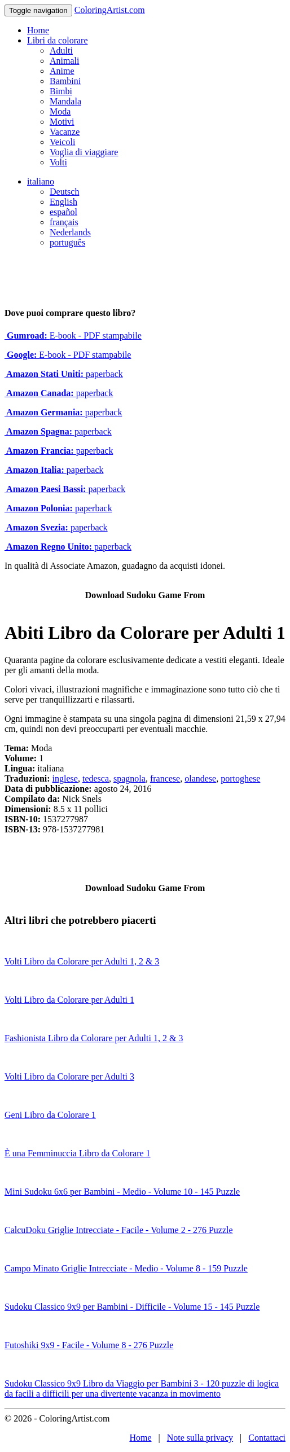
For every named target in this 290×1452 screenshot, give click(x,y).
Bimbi (61, 91)
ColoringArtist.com (109, 10)
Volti (58, 162)
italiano (40, 181)
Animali (64, 60)
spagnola (129, 778)
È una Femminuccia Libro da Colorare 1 (78, 1153)
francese (165, 778)
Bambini (65, 81)
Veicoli (62, 142)
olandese (200, 778)
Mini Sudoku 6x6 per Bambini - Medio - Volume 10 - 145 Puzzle (122, 1191)
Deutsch (64, 191)
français (64, 222)
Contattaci (266, 1437)
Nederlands (70, 232)
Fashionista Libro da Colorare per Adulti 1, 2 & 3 (94, 1038)
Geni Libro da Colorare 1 (50, 1115)
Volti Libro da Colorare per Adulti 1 (69, 999)
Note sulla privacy (200, 1437)
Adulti (61, 50)
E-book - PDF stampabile (73, 335)
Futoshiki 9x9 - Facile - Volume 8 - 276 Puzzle (89, 1345)
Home (38, 30)
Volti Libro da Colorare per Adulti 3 (69, 1076)
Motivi (62, 121)
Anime (62, 71)
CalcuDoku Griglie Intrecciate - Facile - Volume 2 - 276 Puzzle (119, 1230)
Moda (60, 111)
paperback (64, 374)
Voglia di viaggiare (84, 152)
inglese (65, 778)
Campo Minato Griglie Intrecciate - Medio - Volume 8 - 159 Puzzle (126, 1268)
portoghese (240, 778)
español (63, 212)
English (63, 202)
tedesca (95, 778)
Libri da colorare (57, 40)
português (67, 242)
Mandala (65, 101)
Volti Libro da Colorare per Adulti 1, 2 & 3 (82, 961)
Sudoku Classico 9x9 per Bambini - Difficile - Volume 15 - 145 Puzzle (132, 1306)
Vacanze (65, 132)
